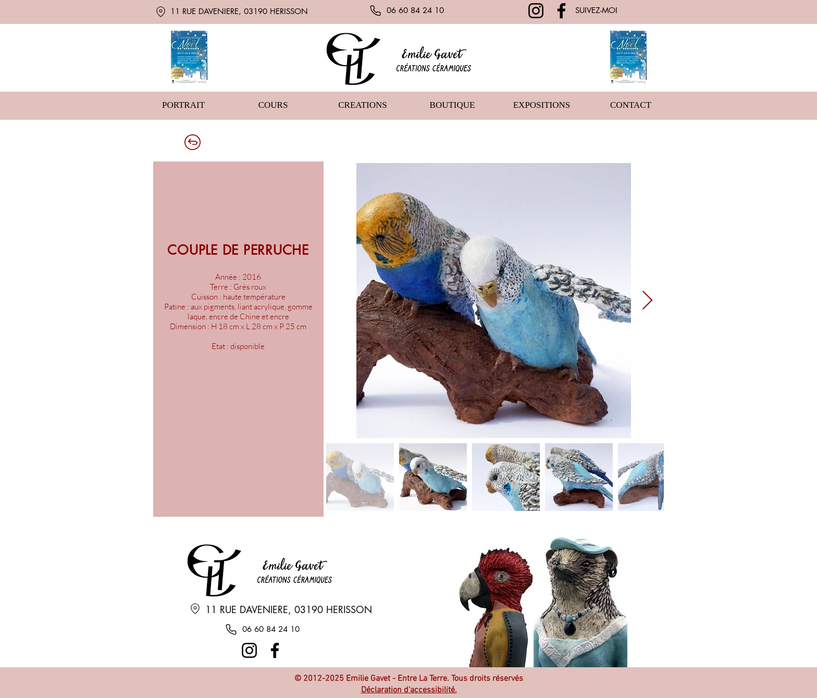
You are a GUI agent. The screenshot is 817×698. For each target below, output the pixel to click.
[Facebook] (561, 11)
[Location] (160, 11)
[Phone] (375, 10)
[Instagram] (536, 11)
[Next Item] (647, 301)
